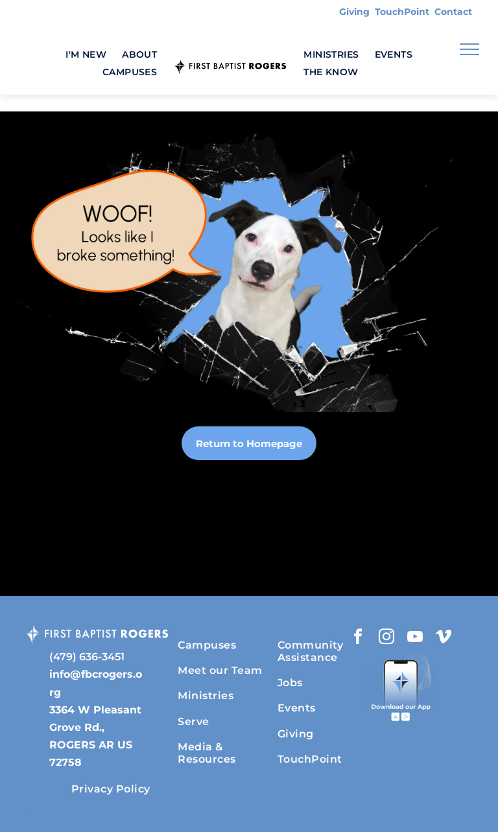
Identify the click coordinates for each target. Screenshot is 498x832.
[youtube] (415, 638)
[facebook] (358, 638)
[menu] (469, 49)
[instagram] (386, 638)
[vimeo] (443, 638)
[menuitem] (86, 55)
